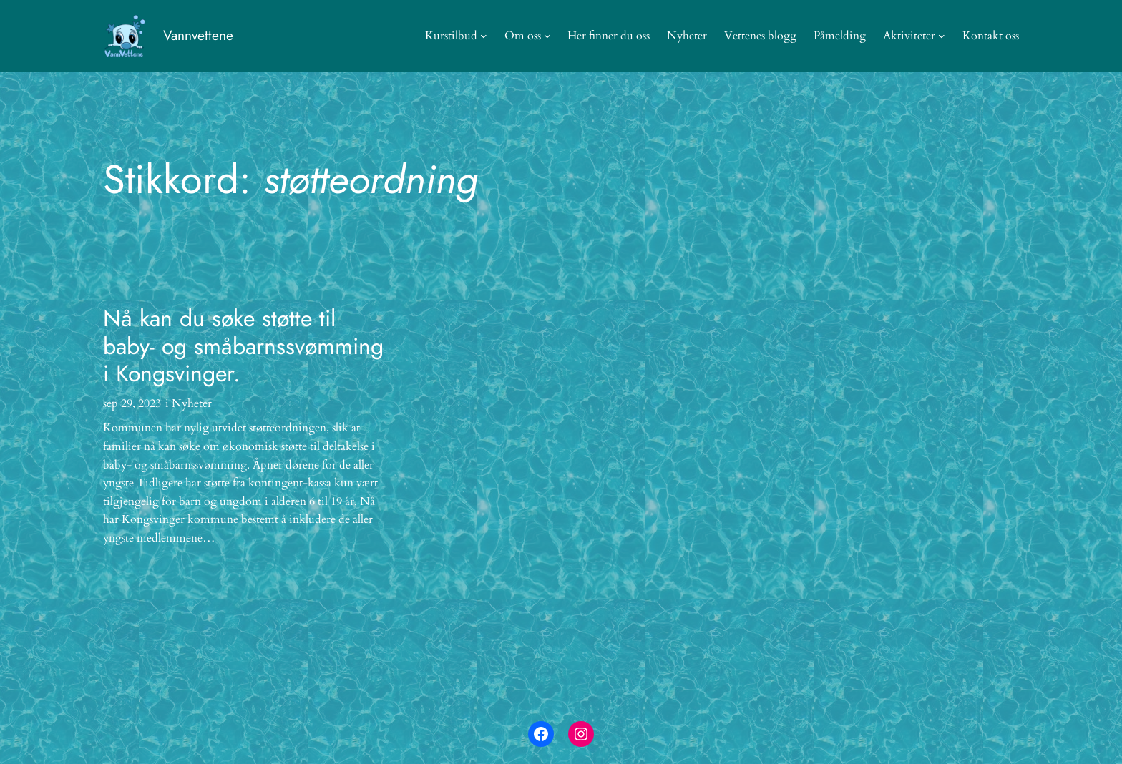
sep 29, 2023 (132, 403)
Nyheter (192, 403)
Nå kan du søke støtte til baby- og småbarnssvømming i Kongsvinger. (243, 346)
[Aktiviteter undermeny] (941, 35)
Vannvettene (198, 35)
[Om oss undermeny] (547, 35)
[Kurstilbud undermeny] (483, 35)
